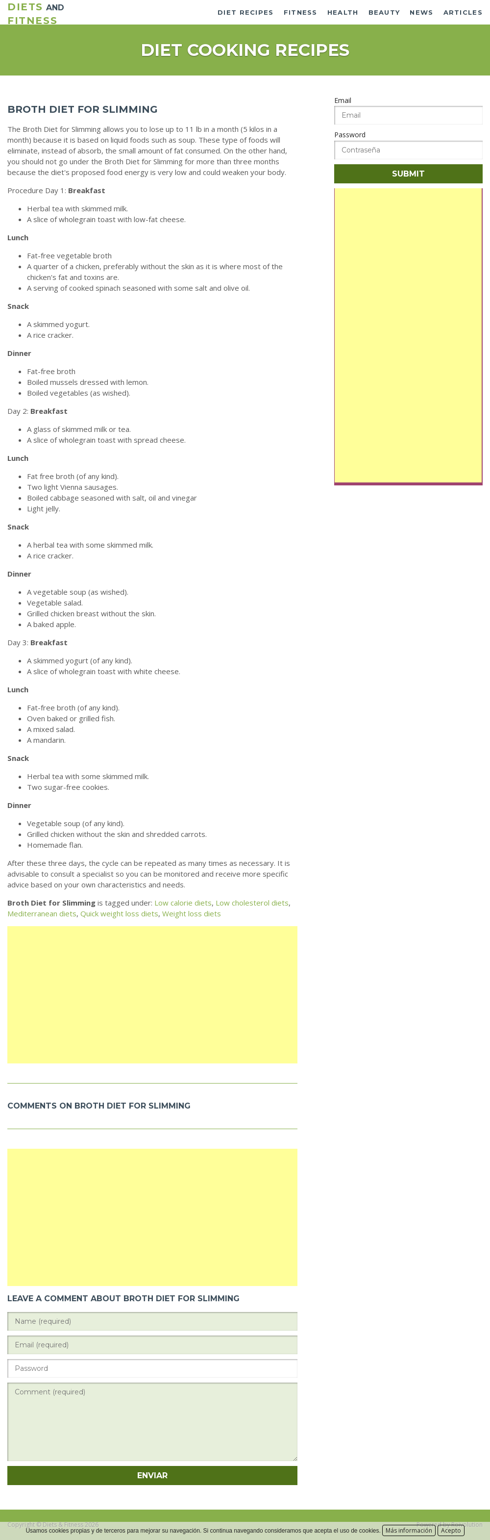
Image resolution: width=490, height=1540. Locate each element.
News (421, 12)
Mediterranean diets (41, 913)
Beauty (384, 12)
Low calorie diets (183, 903)
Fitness (301, 12)
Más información (409, 1530)
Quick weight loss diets (119, 913)
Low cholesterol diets (252, 903)
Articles (463, 12)
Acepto (451, 1530)
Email (342, 100)
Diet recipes (246, 12)
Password (350, 134)
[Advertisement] (152, 994)
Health (343, 12)
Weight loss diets (191, 913)
